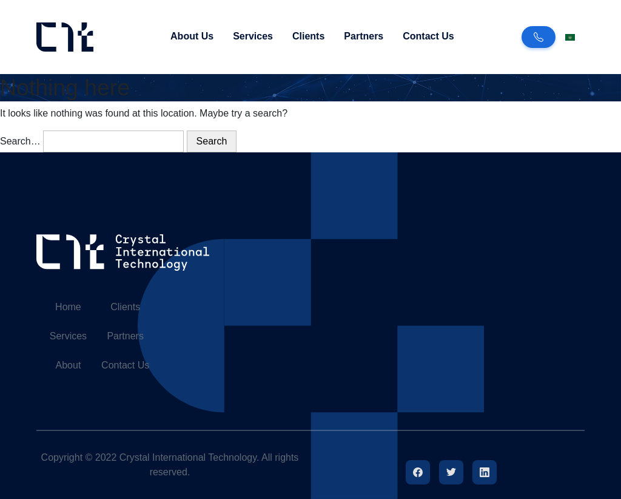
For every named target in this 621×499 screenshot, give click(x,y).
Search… (20, 141)
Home (68, 307)
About (68, 365)
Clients (308, 36)
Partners (363, 36)
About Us (191, 36)
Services (253, 36)
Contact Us (428, 36)
